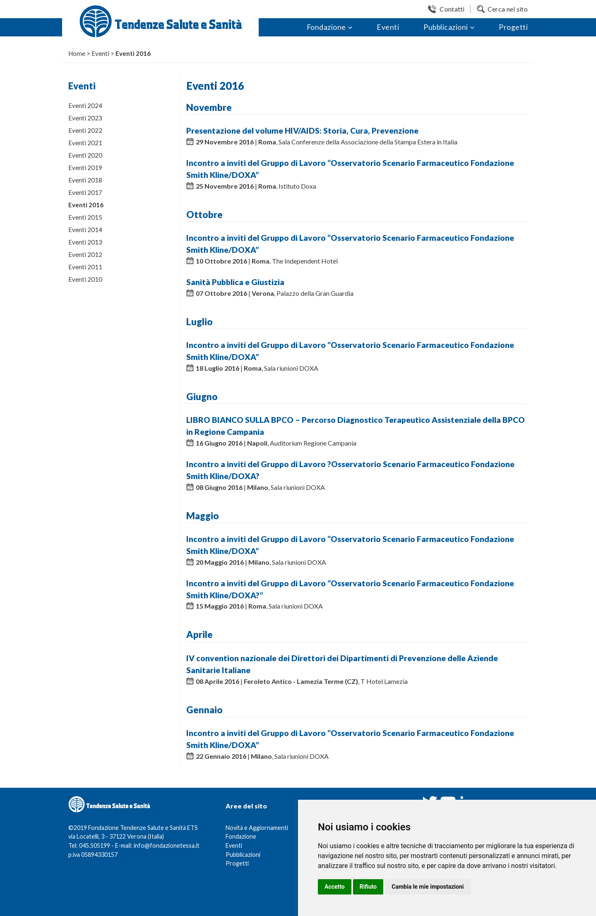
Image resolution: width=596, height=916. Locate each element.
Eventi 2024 (85, 105)
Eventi (388, 27)
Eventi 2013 (85, 242)
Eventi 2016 (85, 205)
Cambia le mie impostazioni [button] (428, 886)
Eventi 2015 (85, 217)
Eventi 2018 (85, 180)
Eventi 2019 (85, 167)
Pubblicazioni (445, 27)
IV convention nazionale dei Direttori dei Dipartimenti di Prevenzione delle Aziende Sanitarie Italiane (342, 664)
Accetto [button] (334, 886)
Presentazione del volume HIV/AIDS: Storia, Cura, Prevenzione (302, 130)
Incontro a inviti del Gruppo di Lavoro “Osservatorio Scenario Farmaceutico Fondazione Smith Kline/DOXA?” (350, 589)
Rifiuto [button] (368, 886)
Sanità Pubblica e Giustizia (235, 282)
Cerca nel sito (508, 9)
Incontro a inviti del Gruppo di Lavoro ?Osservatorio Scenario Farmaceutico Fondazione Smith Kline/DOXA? (350, 470)
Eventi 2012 (85, 254)
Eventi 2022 (85, 130)
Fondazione (326, 27)
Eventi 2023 (85, 118)
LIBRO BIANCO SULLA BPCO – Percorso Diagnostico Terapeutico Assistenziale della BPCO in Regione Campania (355, 425)
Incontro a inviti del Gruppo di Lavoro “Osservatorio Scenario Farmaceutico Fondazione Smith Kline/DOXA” (350, 169)
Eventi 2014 (85, 229)
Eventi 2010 (85, 279)
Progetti (513, 27)
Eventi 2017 (85, 192)
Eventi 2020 (85, 155)
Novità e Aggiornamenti (257, 827)
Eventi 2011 (85, 267)
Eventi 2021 (85, 142)
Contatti (452, 9)
